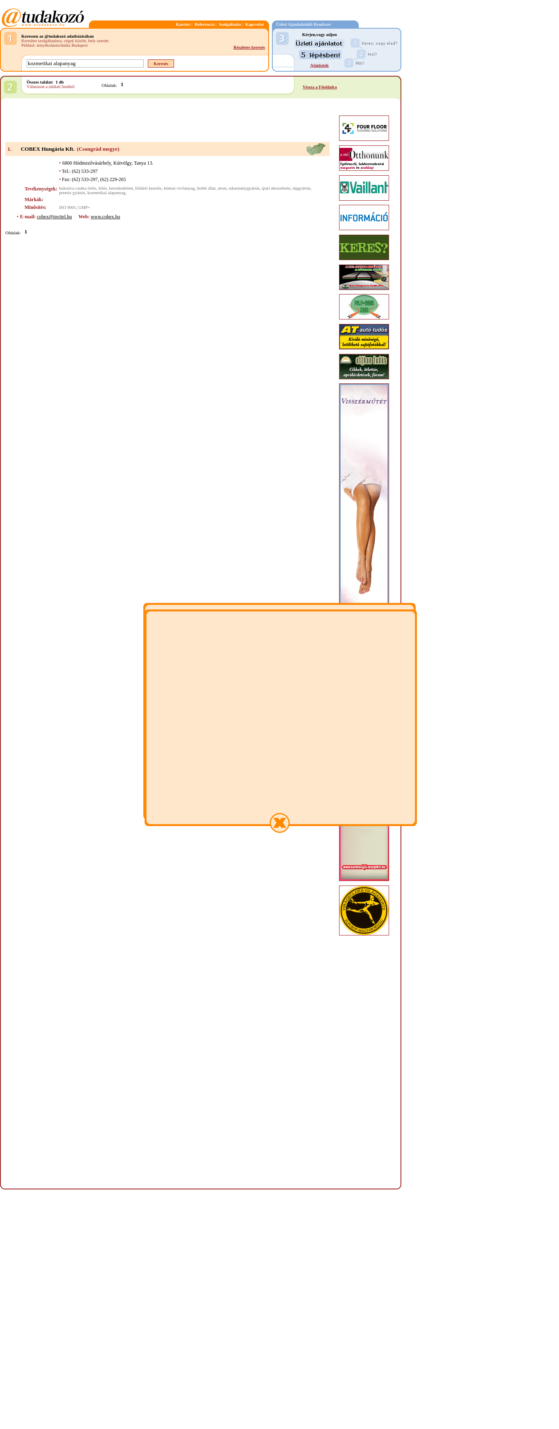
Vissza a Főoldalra (320, 87)
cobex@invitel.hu (54, 217)
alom (222, 188)
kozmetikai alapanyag (106, 192)
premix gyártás (72, 192)
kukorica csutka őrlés (77, 188)
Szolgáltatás (230, 24)
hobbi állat (206, 188)
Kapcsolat (254, 24)
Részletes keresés (249, 47)
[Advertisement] (167, 120)
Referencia (205, 24)
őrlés (102, 188)
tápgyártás (301, 188)
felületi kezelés (148, 188)
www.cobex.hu (105, 217)
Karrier (183, 24)
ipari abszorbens (276, 188)
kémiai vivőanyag (179, 188)
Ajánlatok (319, 65)
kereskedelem (121, 188)
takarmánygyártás (244, 188)
